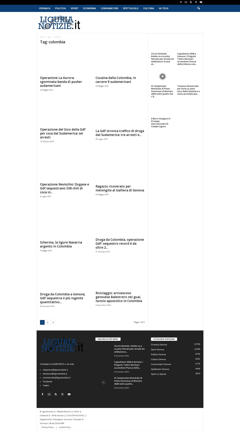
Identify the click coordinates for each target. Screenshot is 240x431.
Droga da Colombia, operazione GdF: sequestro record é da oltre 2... (120, 243)
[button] (198, 8)
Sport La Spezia (158, 374)
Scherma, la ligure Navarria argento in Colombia (61, 244)
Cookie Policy (65, 427)
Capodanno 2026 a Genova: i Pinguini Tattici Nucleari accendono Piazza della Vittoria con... (187, 59)
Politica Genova (158, 354)
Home (42, 37)
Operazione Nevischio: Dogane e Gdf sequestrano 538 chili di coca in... (64, 188)
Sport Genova (157, 349)
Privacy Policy (47, 427)
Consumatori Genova (161, 364)
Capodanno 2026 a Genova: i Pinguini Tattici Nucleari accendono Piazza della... (128, 364)
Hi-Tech (163, 8)
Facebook (47, 381)
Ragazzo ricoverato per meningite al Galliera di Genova (120, 188)
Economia (89, 8)
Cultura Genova (158, 359)
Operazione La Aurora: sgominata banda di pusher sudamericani (61, 82)
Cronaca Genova (159, 344)
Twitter (46, 385)
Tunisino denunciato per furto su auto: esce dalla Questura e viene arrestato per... (188, 90)
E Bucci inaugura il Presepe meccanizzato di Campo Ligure (160, 122)
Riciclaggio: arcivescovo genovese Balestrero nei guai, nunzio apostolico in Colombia (119, 297)
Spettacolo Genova (160, 369)
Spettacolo (130, 8)
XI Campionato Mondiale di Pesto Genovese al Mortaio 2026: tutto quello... (128, 380)
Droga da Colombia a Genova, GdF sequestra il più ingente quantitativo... (62, 298)
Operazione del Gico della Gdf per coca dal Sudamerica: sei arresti (62, 133)
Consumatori (109, 8)
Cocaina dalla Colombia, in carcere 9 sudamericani (116, 80)
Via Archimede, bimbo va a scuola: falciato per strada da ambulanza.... (129, 348)
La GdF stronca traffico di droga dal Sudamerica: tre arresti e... (120, 133)
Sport (74, 8)
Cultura (148, 8)
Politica (60, 8)
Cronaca (44, 8)
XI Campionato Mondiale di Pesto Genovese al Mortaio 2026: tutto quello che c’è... (162, 91)
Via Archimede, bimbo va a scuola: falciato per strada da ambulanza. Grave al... (162, 59)
